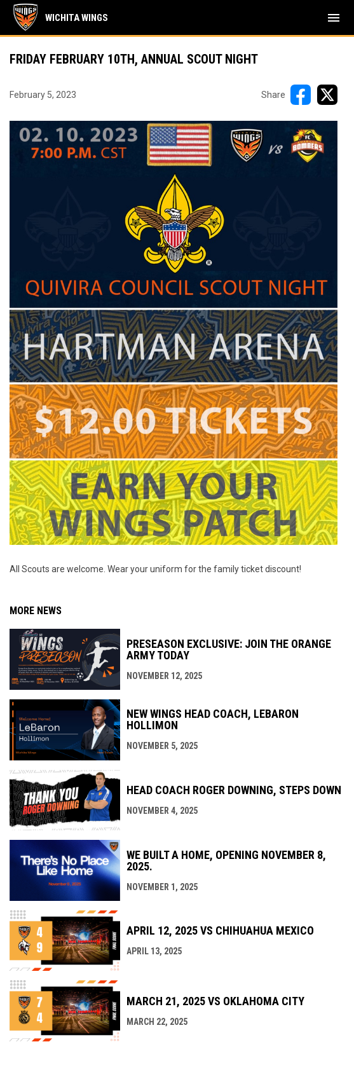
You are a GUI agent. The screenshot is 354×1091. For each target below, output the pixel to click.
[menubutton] (333, 17)
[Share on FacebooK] (300, 95)
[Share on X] (327, 95)
